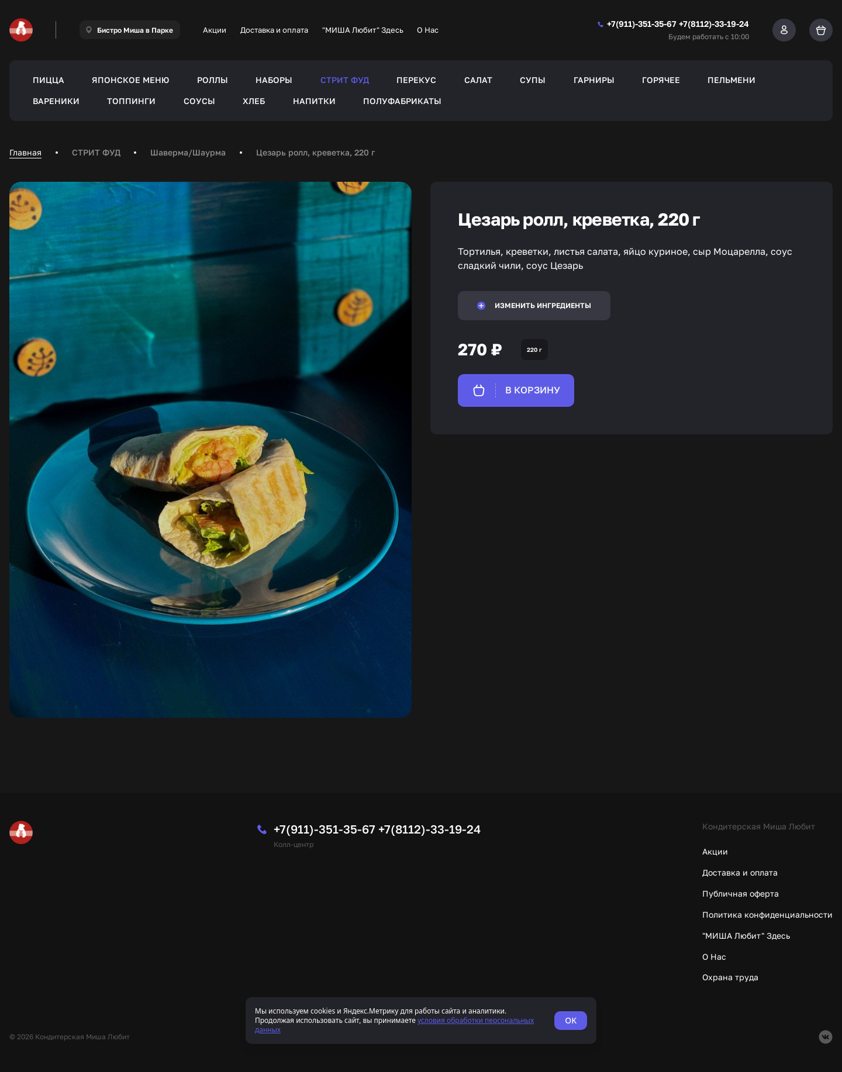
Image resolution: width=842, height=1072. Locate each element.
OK (571, 1020)
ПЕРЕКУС (416, 80)
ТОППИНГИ (131, 101)
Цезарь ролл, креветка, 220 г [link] (315, 152)
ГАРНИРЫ (594, 80)
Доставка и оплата (274, 29)
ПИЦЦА (48, 80)
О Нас (428, 29)
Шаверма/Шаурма (188, 152)
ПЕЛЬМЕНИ (731, 80)
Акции (214, 29)
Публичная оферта (740, 893)
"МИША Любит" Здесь (362, 29)
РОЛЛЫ (212, 80)
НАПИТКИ (314, 101)
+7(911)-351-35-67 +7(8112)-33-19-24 (377, 829)
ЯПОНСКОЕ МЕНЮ (130, 80)
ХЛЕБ (254, 101)
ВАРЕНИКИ (56, 101)
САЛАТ (478, 80)
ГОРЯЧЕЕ (661, 80)
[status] (421, 1020)
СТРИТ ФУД (344, 80)
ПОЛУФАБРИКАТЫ (402, 101)
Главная (25, 152)
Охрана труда (730, 977)
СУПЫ (533, 80)
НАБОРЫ (274, 80)
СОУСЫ (199, 101)
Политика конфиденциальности (767, 914)
